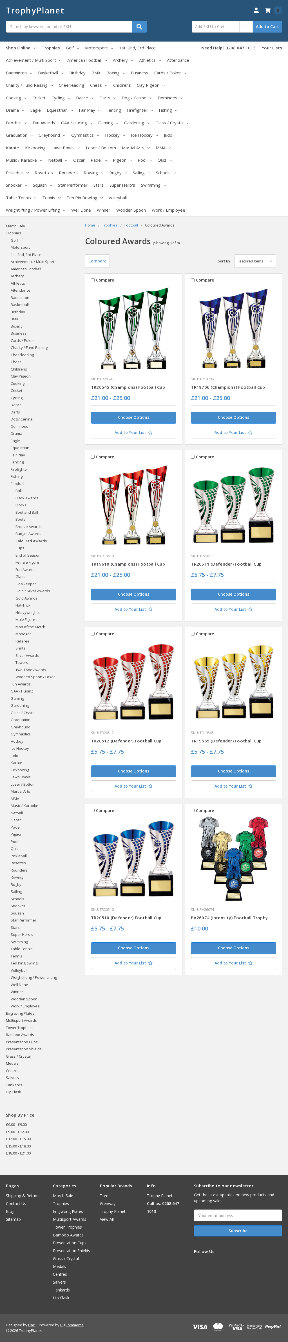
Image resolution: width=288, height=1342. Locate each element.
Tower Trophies (19, 1027)
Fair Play (90, 110)
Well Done (81, 210)
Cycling (61, 97)
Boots (20, 519)
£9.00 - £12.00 (17, 1131)
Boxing (115, 73)
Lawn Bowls (66, 147)
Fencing (113, 110)
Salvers (12, 1077)
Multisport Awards (21, 1020)
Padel (99, 160)
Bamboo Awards (20, 1034)
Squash (42, 185)
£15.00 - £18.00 (18, 1146)
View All (107, 1219)
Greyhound (52, 135)
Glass (20, 576)
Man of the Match (30, 626)
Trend (105, 1195)
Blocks (20, 504)
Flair (31, 1324)
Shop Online (21, 48)
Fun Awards (44, 122)
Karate (12, 147)
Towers (21, 662)
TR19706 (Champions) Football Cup (228, 387)
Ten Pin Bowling (84, 197)
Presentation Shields (24, 1048)
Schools (166, 172)
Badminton (19, 73)
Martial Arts (136, 147)
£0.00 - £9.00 (16, 1124)
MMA (163, 147)
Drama (15, 110)
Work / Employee (168, 210)
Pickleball (17, 172)
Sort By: (224, 261)
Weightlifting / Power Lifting (35, 210)
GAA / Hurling (76, 122)
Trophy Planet (113, 1211)
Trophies (51, 48)
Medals (12, 1063)
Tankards (14, 1084)
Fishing (168, 110)
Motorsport (99, 48)
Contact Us (16, 1203)
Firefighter (140, 110)
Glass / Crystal (172, 122)
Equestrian (60, 110)
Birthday (77, 73)
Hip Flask (13, 1091)
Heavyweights (27, 612)
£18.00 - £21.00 (18, 1153)
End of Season (28, 555)
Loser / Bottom (101, 147)
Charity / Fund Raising (29, 85)
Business (139, 73)
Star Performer (73, 185)
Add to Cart (267, 26)
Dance (84, 97)
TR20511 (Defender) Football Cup (226, 564)
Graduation (19, 135)
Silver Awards (27, 655)
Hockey (115, 135)
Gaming (108, 122)
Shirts (20, 648)
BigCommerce (72, 1324)
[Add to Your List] (133, 432)
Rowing (93, 172)
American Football (87, 60)
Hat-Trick (22, 605)
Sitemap (13, 1219)
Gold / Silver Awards (32, 590)
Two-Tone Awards (30, 669)
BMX (96, 73)
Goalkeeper (25, 583)
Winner (103, 210)
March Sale (15, 225)
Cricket (39, 97)
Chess (98, 85)
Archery (123, 60)
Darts (107, 97)
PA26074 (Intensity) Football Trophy (229, 917)
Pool (145, 160)
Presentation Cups (22, 1041)
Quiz (165, 160)
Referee (22, 641)
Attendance (178, 60)
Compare (97, 261)
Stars (98, 185)
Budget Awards (28, 533)
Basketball (50, 73)
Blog (10, 1211)
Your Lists (272, 48)
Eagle (35, 110)
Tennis (51, 197)
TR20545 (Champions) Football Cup (128, 387)
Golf (72, 48)
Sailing (141, 172)
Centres (12, 1070)
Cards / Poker (170, 73)
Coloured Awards (31, 540)
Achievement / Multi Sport (33, 60)
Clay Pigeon (151, 85)
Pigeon (122, 160)
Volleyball (118, 197)
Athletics (150, 60)
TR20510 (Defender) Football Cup (126, 917)
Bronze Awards (28, 526)
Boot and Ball (26, 512)
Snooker (16, 185)
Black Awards (26, 497)
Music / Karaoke (24, 160)
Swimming (153, 185)
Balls (19, 490)
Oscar (79, 160)
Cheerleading (71, 85)
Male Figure (25, 619)
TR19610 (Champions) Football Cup (128, 564)
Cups (19, 547)
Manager (23, 633)
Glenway (107, 1203)
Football (16, 122)
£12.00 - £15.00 (18, 1138)
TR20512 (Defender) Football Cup (126, 741)
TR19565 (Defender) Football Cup (226, 741)
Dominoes (170, 97)
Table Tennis (21, 197)
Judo (168, 135)
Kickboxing (35, 147)
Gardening (136, 122)
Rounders (68, 172)
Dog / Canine (137, 97)
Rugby (118, 172)
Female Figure (27, 562)
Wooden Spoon (131, 210)
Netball (57, 160)
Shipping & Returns (23, 1195)
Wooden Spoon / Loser (35, 676)
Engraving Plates (20, 1013)
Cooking (16, 97)
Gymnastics (85, 135)
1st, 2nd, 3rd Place (137, 48)
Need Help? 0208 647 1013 (228, 48)
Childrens (122, 85)
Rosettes (44, 172)
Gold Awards (26, 598)
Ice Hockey (144, 135)
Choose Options (133, 417)
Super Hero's (122, 185)
